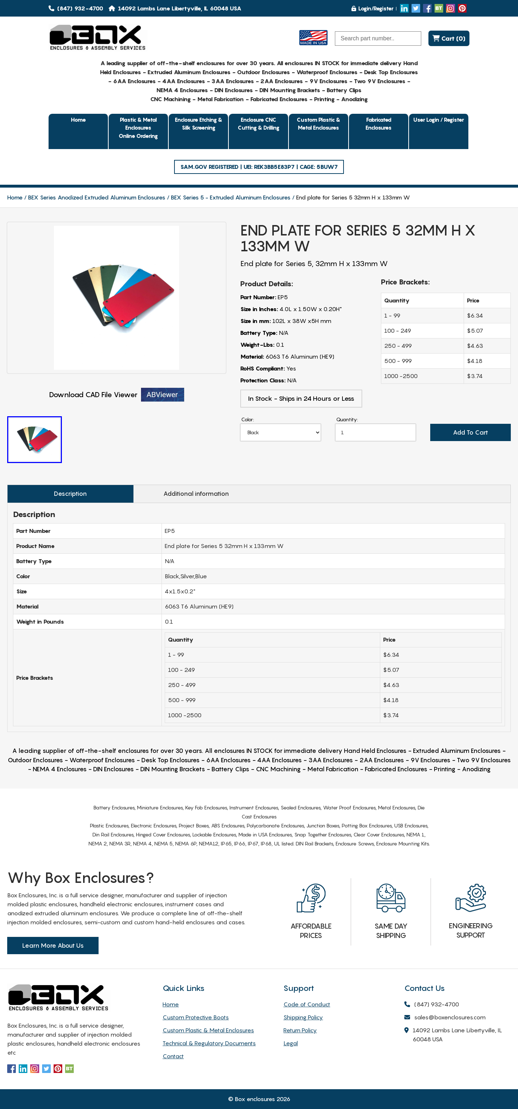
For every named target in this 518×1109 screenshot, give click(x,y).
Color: (247, 419)
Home (78, 119)
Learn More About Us (53, 945)
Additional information (196, 493)
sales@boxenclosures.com (445, 1018)
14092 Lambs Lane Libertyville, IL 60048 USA (453, 1035)
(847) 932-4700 (76, 8)
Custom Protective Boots (196, 1017)
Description (70, 493)
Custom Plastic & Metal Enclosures (318, 123)
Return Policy (300, 1030)
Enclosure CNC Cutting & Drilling (259, 123)
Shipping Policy (303, 1017)
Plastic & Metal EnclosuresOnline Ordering (138, 127)
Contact (173, 1056)
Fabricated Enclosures (378, 123)
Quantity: (347, 419)
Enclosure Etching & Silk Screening (198, 123)
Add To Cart (470, 432)
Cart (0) (448, 38)
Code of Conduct (306, 1004)
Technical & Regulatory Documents (209, 1043)
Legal (290, 1043)
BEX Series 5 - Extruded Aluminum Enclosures (231, 197)
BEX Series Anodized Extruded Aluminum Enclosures (96, 197)
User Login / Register (438, 119)
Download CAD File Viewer (116, 395)
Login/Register (372, 8)
